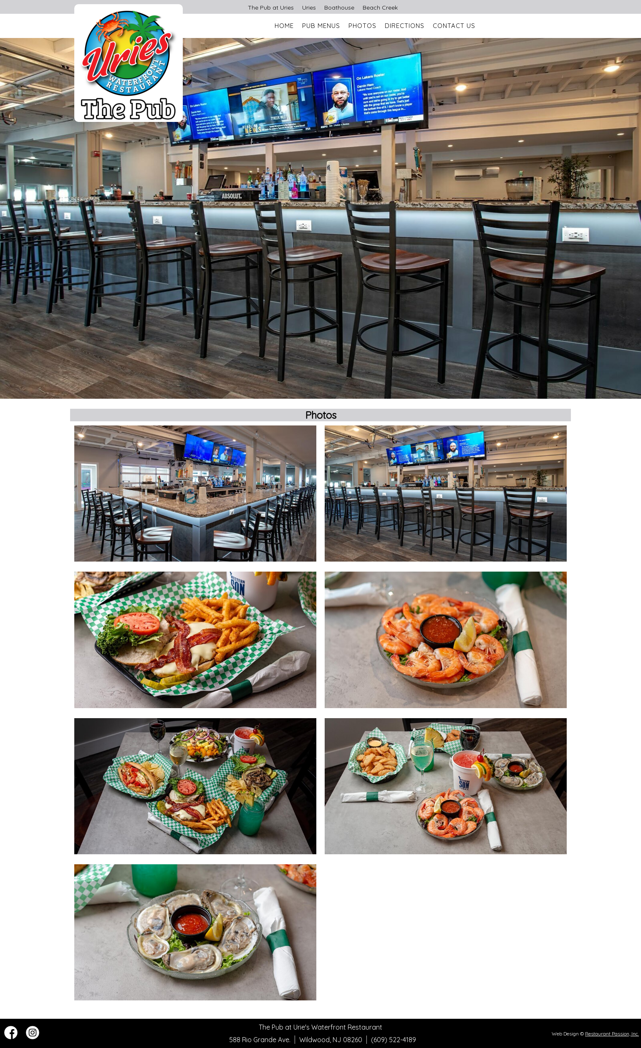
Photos (362, 26)
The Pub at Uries (271, 7)
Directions (404, 26)
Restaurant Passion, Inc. (612, 1033)
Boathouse (339, 7)
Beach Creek (380, 7)
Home (284, 26)
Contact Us (454, 26)
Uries (309, 7)
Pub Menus (321, 26)
